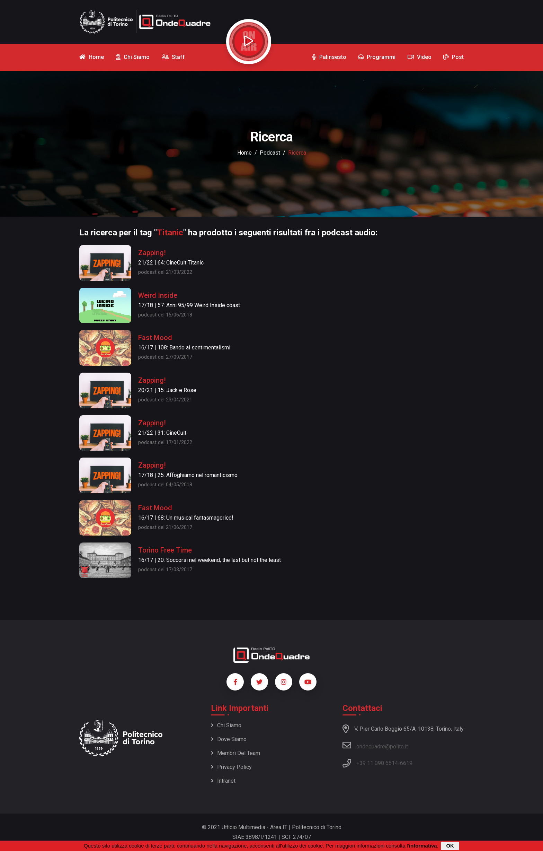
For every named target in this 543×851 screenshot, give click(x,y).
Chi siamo (226, 725)
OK (450, 846)
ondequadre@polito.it (375, 745)
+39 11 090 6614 (377, 763)
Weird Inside (157, 295)
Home (244, 152)
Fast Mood (155, 337)
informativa (423, 846)
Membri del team (235, 753)
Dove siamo (229, 739)
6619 (406, 763)
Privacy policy (231, 767)
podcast (270, 152)
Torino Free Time (165, 550)
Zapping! (152, 253)
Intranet (223, 781)
